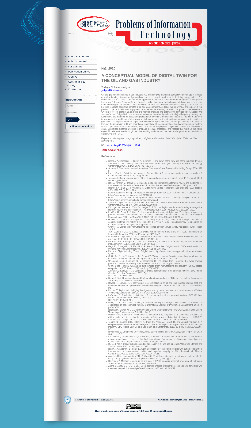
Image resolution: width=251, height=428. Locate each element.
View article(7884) (112, 149)
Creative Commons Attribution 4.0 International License (146, 411)
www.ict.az (163, 400)
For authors (75, 66)
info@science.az (196, 400)
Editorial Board (77, 61)
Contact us (75, 89)
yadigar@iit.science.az (111, 90)
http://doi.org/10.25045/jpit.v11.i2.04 (123, 145)
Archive (73, 76)
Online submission (80, 126)
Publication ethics (79, 71)
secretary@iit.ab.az (178, 400)
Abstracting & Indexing (75, 83)
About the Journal (79, 56)
